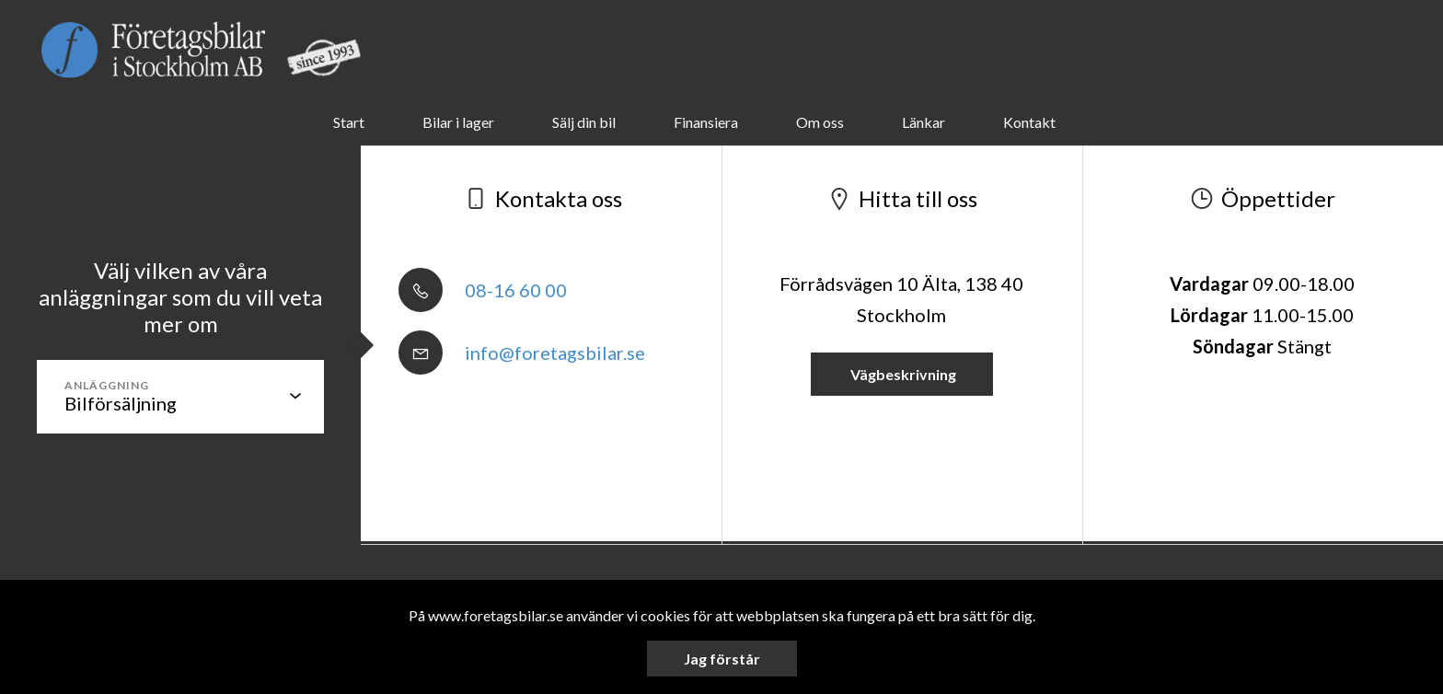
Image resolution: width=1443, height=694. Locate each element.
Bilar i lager (458, 122)
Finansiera (706, 122)
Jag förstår (722, 658)
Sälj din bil (584, 122)
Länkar (923, 122)
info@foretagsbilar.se (521, 352)
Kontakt (1029, 122)
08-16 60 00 (482, 289)
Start (348, 122)
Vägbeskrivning (902, 374)
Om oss (820, 122)
